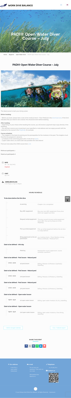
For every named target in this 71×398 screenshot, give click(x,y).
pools (36, 139)
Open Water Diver (21, 54)
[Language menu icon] (67, 4)
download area (57, 118)
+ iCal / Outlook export (58, 328)
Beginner (11, 54)
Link (29, 144)
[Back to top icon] (35, 389)
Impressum (52, 392)
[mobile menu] (61, 4)
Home (5, 54)
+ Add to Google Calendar (14, 328)
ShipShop (22, 130)
